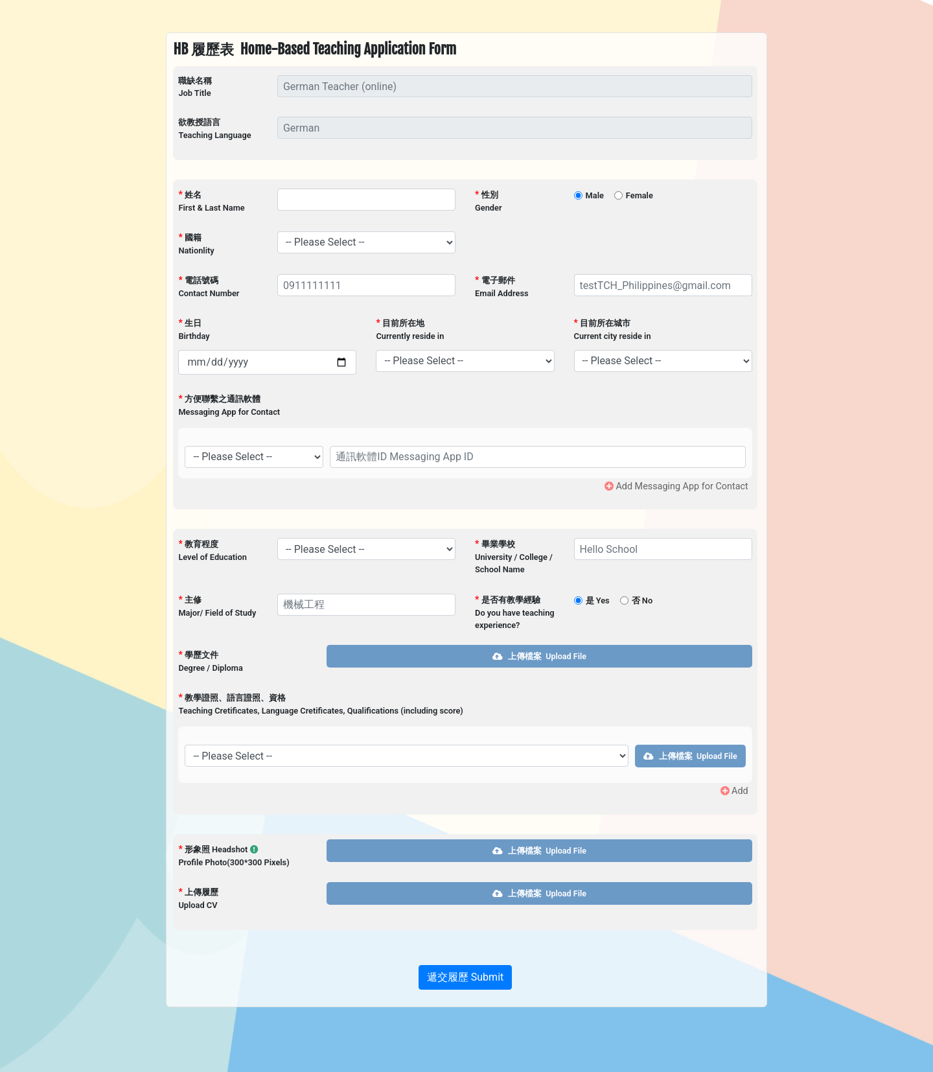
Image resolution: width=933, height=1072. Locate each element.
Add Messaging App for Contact (676, 486)
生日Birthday (193, 329)
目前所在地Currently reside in (410, 329)
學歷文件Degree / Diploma (210, 661)
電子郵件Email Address (502, 286)
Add (734, 791)
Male (595, 195)
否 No (642, 600)
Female (639, 195)
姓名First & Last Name (211, 201)
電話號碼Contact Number (208, 286)
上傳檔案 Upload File (539, 656)
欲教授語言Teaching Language (214, 128)
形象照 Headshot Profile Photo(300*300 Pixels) (233, 855)
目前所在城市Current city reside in (612, 329)
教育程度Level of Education (212, 550)
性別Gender (488, 201)
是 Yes (598, 600)
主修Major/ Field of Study (217, 606)
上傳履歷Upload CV (198, 898)
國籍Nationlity (196, 243)
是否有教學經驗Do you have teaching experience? (515, 612)
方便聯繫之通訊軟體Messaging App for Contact (229, 405)
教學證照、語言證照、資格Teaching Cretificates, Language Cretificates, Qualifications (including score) (320, 704)
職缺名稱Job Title (195, 87)
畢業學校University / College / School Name (514, 556)
